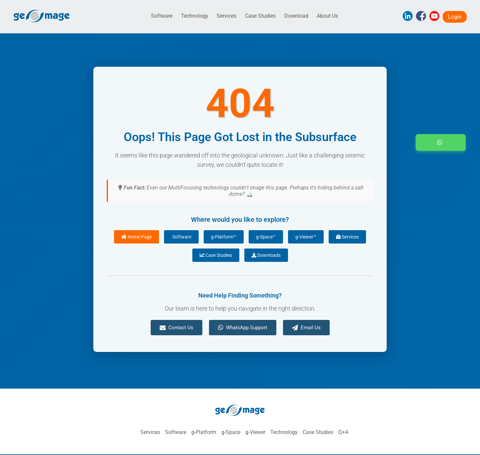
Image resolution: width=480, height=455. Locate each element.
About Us (327, 16)
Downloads (266, 255)
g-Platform (203, 432)
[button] (441, 142)
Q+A (343, 432)
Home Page (136, 237)
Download (296, 16)
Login (454, 17)
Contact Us (176, 328)
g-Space (230, 432)
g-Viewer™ (305, 237)
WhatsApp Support (242, 328)
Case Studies (260, 16)
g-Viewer (255, 432)
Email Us (306, 328)
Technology (194, 16)
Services (226, 16)
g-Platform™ (223, 237)
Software (161, 16)
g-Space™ (266, 237)
